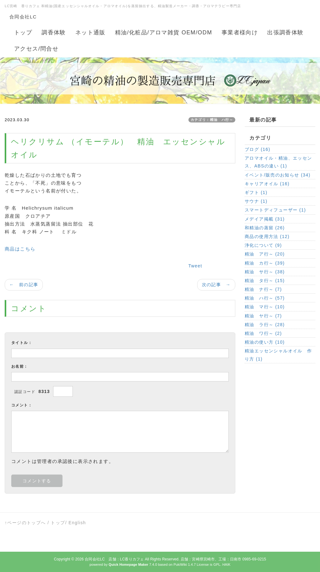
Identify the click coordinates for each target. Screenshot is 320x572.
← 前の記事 (23, 284)
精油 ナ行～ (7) (263, 289)
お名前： (19, 366)
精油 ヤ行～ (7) (263, 315)
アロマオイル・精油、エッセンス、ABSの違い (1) (278, 162)
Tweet (195, 265)
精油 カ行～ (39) (265, 263)
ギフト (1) (256, 192)
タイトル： (21, 343)
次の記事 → (216, 284)
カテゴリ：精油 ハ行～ (212, 120)
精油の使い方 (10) (265, 342)
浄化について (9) (263, 245)
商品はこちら (20, 248)
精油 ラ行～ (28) (265, 324)
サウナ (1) (256, 201)
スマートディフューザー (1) (275, 209)
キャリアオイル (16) (267, 183)
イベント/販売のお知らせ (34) (277, 174)
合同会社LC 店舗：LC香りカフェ (114, 559)
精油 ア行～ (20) (265, 253)
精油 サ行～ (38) (265, 271)
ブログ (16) (257, 149)
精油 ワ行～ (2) (263, 333)
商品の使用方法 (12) (267, 236)
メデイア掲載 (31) (265, 218)
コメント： (21, 405)
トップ (58, 522)
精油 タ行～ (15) (265, 280)
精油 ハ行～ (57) (265, 298)
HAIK (226, 564)
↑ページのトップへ (25, 522)
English (77, 522)
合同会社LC (23, 16)
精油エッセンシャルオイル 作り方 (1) (278, 354)
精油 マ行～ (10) (265, 306)
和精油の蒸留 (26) (265, 227)
